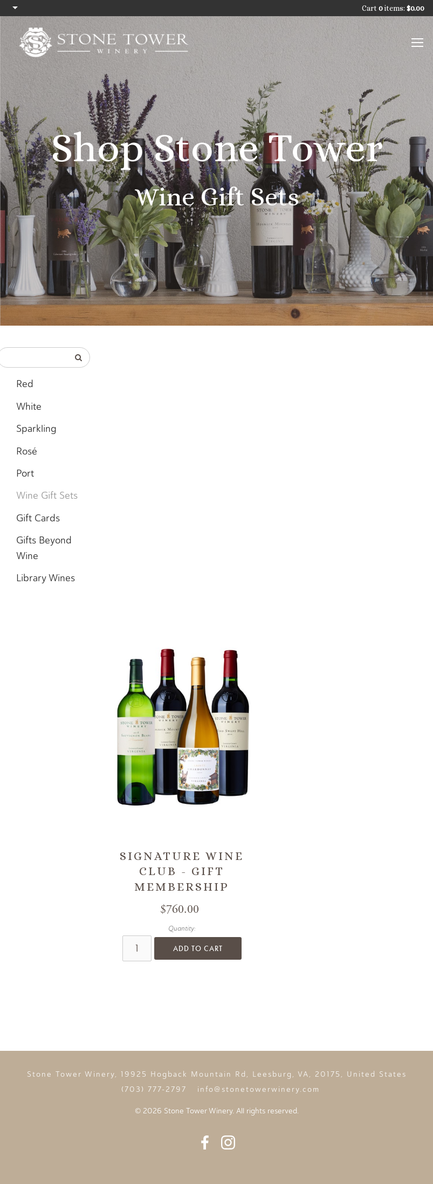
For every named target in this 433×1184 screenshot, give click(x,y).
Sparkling (36, 429)
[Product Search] (33, 357)
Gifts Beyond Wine (44, 548)
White (29, 406)
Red (24, 384)
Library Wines (45, 578)
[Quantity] (137, 948)
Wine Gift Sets (47, 495)
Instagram (228, 1142)
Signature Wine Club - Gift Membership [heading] (182, 871)
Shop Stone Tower (217, 147)
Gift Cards (38, 518)
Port (25, 473)
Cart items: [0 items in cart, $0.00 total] (393, 8)
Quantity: (182, 928)
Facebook (205, 1142)
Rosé (26, 451)
